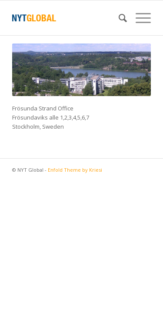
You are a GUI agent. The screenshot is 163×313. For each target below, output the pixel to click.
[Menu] (139, 17)
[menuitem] (118, 17)
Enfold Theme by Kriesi (75, 169)
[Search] (118, 17)
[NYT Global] (67, 17)
